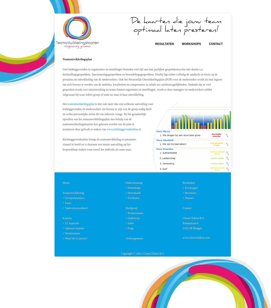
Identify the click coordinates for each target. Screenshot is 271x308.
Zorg (130, 228)
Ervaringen (191, 187)
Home (66, 182)
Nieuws (189, 198)
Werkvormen (72, 233)
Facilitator (134, 198)
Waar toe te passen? (76, 238)
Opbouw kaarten (74, 228)
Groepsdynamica (74, 198)
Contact (187, 208)
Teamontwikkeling (73, 193)
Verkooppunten (134, 238)
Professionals (135, 213)
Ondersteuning (133, 182)
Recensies (191, 193)
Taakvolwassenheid (76, 208)
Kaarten (67, 218)
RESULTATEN (164, 43)
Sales (131, 223)
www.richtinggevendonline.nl (124, 129)
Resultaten (189, 182)
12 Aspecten (72, 223)
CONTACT (216, 43)
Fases (68, 203)
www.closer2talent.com (196, 237)
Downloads (134, 193)
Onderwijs (134, 218)
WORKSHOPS (191, 43)
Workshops (134, 187)
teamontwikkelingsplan (80, 104)
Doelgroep (131, 208)
